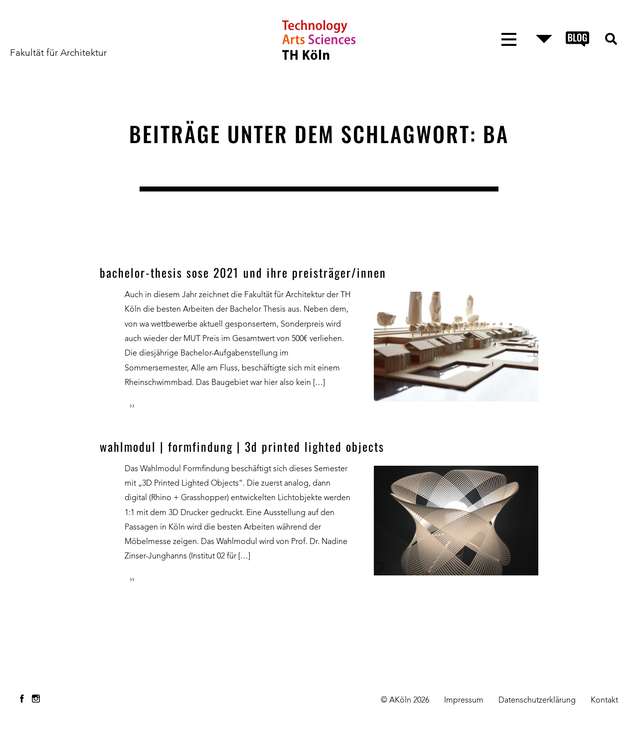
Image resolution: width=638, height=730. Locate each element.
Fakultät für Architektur (58, 53)
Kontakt (604, 701)
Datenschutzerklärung (537, 701)
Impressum (463, 701)
